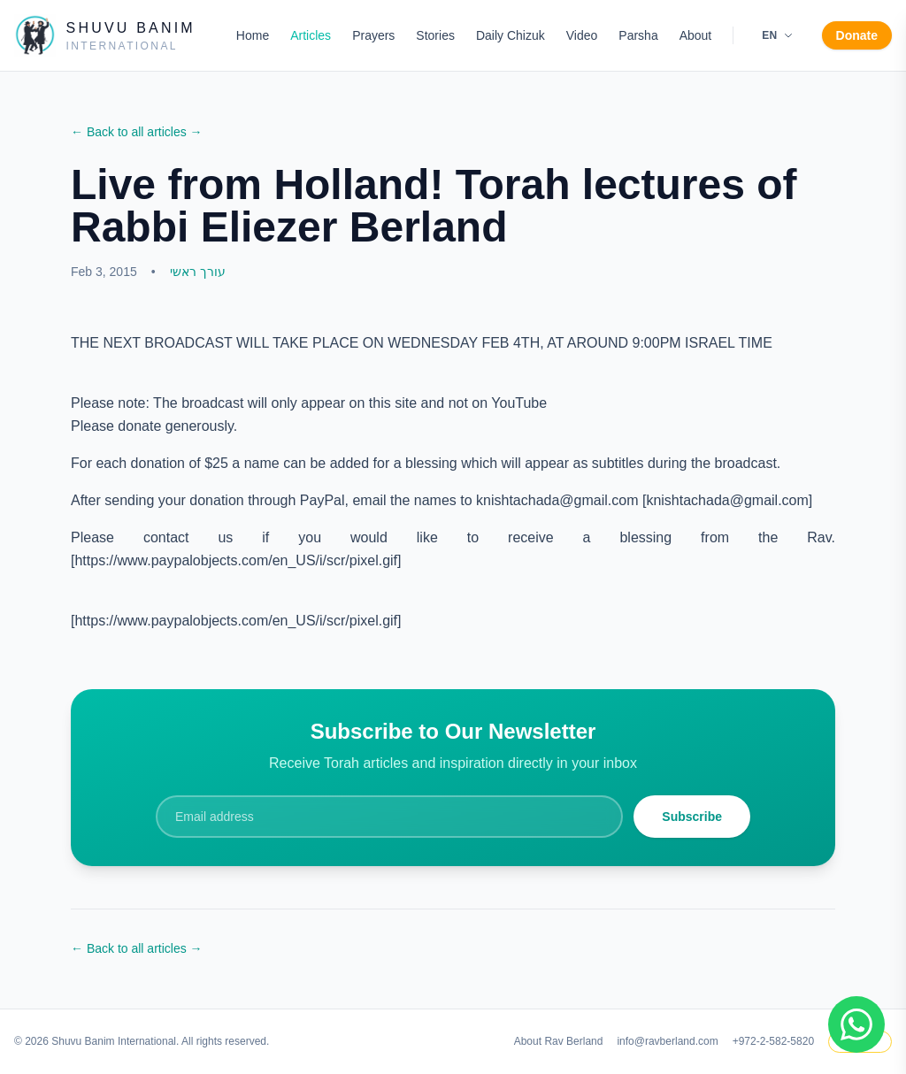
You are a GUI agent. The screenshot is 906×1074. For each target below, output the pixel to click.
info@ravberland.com (667, 1041)
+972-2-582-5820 (773, 1041)
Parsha (637, 35)
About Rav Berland (558, 1041)
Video (582, 35)
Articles (310, 35)
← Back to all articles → (137, 132)
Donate (857, 35)
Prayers (373, 35)
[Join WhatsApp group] (856, 1024)
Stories (435, 35)
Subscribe (692, 816)
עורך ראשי (198, 272)
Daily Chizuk (510, 35)
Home (252, 35)
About (696, 35)
